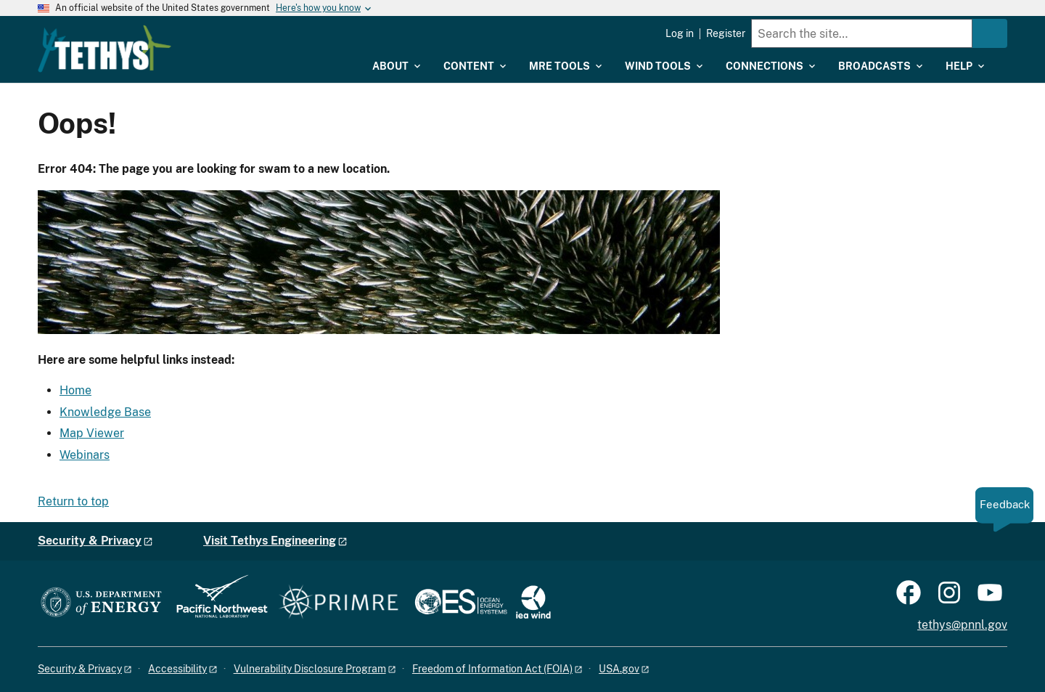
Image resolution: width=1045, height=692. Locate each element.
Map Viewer (92, 433)
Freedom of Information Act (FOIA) (492, 669)
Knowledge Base (105, 412)
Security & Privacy (90, 541)
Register (725, 33)
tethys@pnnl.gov (962, 625)
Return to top (73, 501)
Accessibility (177, 669)
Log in (679, 33)
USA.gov (619, 669)
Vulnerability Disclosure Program (310, 669)
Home (75, 390)
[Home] (198, 38)
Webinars (85, 455)
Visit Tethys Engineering (269, 541)
